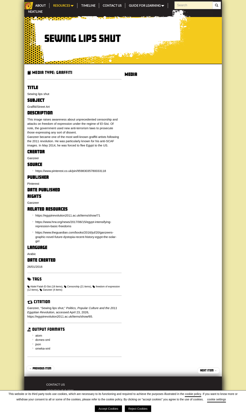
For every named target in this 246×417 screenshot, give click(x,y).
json (38, 344)
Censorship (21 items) (77, 286)
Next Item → (208, 370)
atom (38, 335)
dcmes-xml (42, 339)
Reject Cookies (138, 408)
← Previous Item (40, 368)
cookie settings (216, 399)
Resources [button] (63, 5)
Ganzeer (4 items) (51, 289)
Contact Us (112, 5)
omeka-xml (42, 348)
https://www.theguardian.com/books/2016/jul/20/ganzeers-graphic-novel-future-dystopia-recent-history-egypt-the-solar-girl (76, 237)
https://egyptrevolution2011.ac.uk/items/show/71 (67, 215)
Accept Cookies (108, 408)
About (40, 5)
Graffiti (64, 72)
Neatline (35, 11)
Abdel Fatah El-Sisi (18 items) (44, 286)
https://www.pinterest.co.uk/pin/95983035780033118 (70, 171)
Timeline (88, 5)
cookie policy (193, 394)
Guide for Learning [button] (146, 5)
